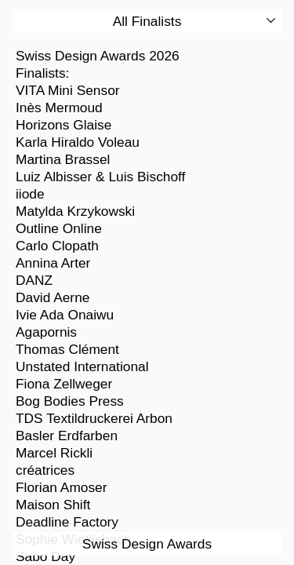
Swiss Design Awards (147, 544)
